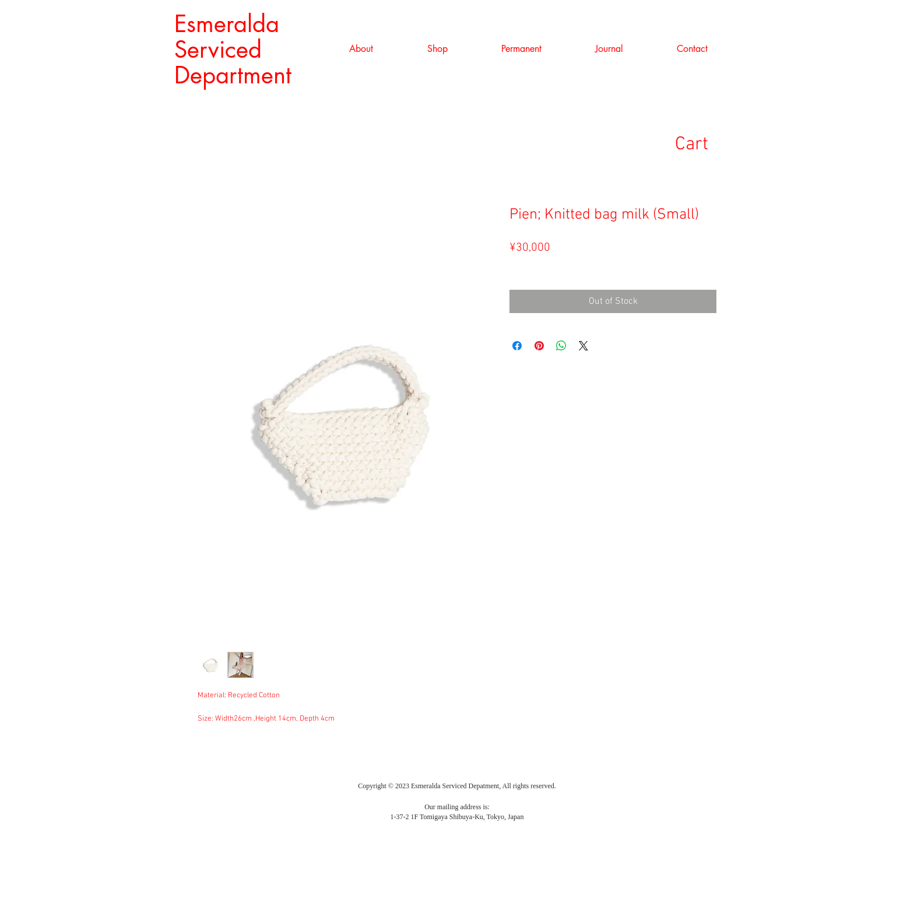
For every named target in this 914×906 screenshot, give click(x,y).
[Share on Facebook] (517, 346)
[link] (709, 143)
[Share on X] (583, 346)
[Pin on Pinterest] (539, 346)
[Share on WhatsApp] (561, 346)
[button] (437, 49)
